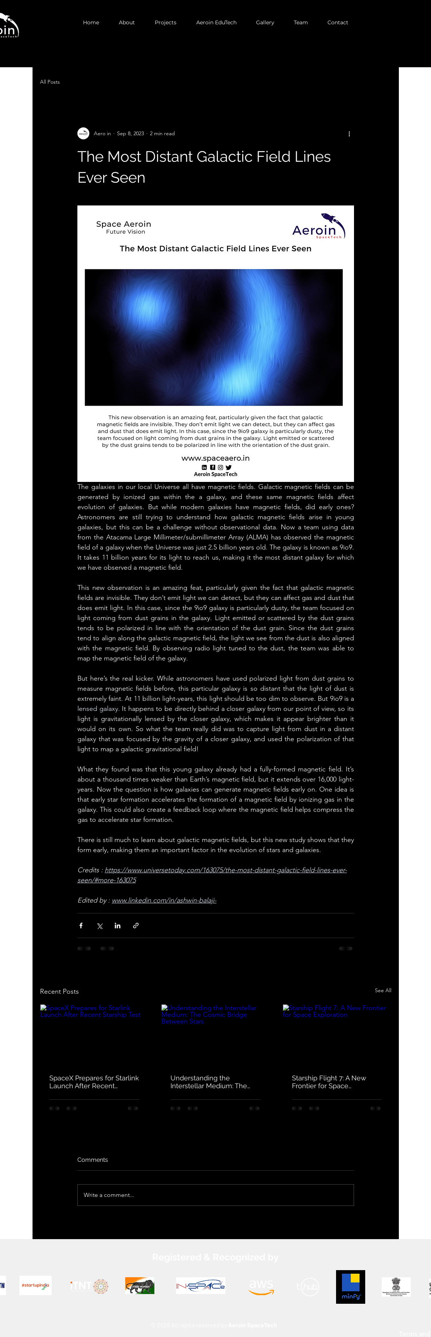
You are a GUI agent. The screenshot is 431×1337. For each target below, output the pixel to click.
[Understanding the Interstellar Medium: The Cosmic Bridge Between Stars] (215, 1035)
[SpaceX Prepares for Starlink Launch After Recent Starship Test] (94, 1035)
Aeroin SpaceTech (252, 1324)
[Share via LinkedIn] (117, 925)
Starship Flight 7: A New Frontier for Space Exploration (329, 1082)
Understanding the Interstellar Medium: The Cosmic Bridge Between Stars (208, 1082)
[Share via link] (135, 925)
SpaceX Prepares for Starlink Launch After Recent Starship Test (94, 1082)
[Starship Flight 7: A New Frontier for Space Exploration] (337, 1035)
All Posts (50, 81)
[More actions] (349, 133)
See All (383, 990)
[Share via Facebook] (80, 925)
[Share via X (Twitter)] (99, 925)
